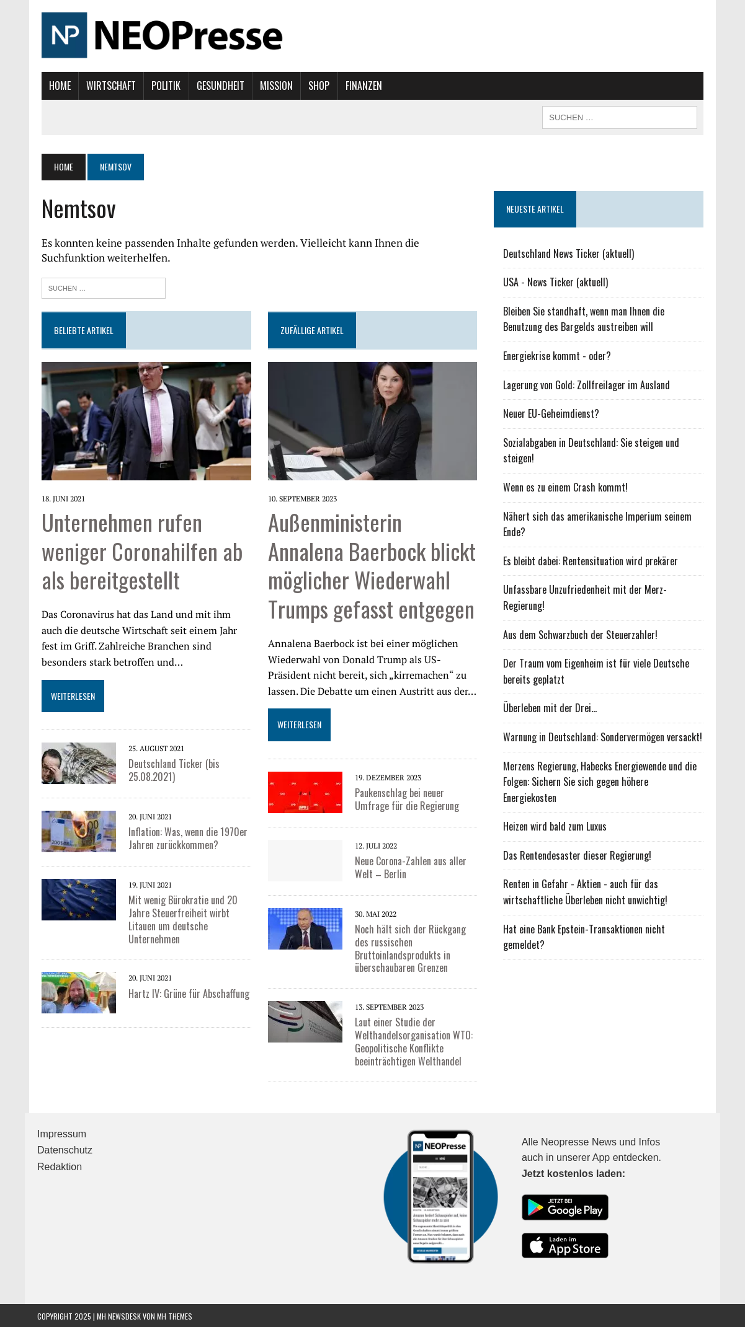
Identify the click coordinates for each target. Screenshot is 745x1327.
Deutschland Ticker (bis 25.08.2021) (169, 769)
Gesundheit (216, 85)
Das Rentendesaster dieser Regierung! (579, 839)
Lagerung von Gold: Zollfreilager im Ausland (588, 384)
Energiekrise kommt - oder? (559, 355)
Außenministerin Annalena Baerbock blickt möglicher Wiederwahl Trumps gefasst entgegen (371, 564)
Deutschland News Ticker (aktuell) (570, 253)
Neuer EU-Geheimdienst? (553, 413)
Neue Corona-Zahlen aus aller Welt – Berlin (409, 866)
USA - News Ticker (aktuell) (557, 282)
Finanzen (359, 85)
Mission (272, 85)
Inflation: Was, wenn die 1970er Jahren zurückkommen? (183, 837)
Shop (315, 85)
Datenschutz (64, 1149)
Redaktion (59, 1165)
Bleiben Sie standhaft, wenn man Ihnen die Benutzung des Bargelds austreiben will (606, 319)
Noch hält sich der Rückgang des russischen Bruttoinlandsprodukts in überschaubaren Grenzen (409, 947)
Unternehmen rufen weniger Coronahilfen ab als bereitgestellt (137, 549)
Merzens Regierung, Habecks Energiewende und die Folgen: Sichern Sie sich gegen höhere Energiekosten (605, 774)
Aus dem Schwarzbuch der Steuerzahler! (582, 634)
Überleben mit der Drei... (552, 707)
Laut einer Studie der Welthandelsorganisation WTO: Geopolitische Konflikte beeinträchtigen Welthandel (412, 1040)
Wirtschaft (107, 85)
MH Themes (174, 1315)
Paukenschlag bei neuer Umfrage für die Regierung (406, 798)
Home (55, 85)
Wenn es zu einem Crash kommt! (567, 487)
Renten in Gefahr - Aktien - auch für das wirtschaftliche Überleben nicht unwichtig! (587, 876)
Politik (162, 85)
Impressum (61, 1132)
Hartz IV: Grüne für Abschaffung (184, 992)
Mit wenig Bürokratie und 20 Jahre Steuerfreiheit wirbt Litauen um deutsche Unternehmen (178, 918)
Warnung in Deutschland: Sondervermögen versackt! (604, 737)
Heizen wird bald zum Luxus (557, 810)
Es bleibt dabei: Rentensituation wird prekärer (592, 560)
